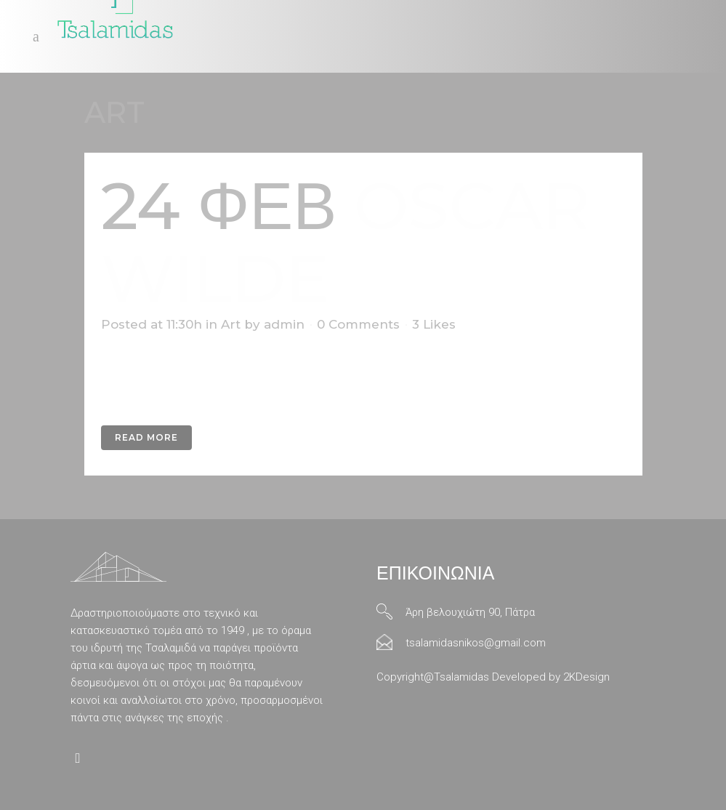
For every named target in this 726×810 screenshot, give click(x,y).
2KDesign (586, 676)
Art (231, 324)
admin (284, 324)
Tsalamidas (461, 676)
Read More (146, 437)
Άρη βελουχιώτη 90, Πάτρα (470, 612)
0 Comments (358, 324)
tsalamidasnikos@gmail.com (476, 642)
